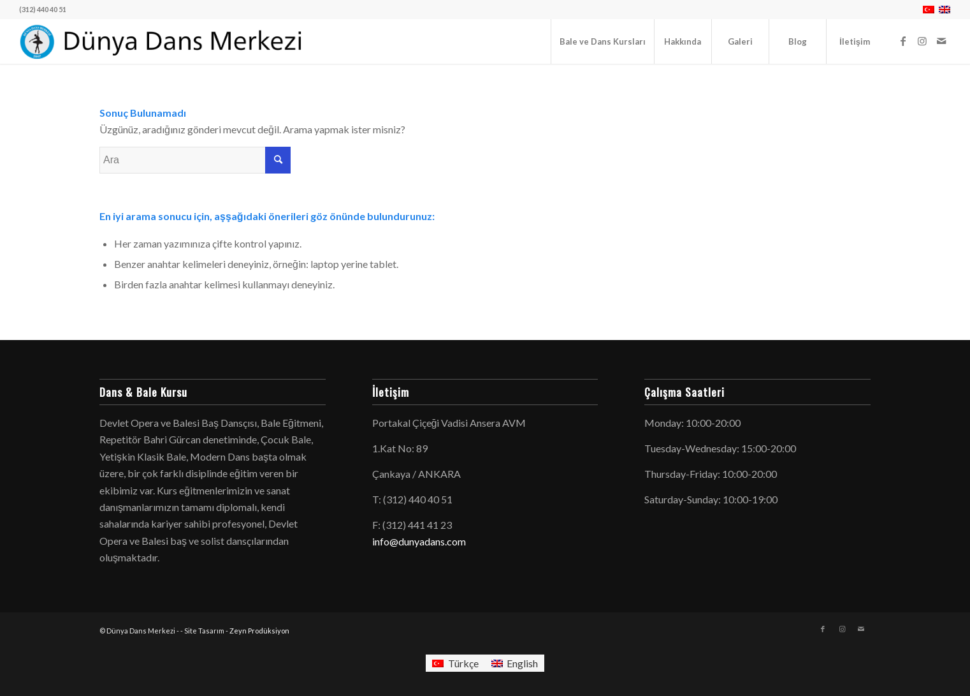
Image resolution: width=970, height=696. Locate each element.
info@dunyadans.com (419, 541)
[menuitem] (602, 41)
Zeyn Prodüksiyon (259, 630)
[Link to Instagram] (922, 40)
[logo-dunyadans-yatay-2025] (162, 41)
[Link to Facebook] (903, 40)
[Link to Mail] (941, 40)
